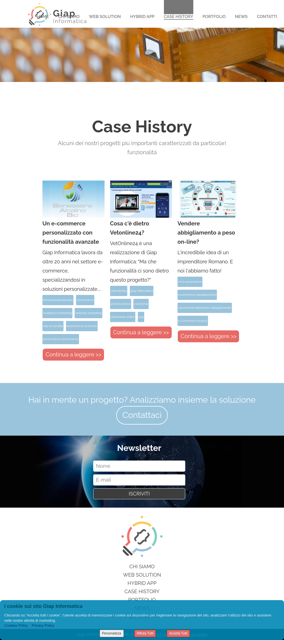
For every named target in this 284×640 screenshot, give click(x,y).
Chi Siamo (69, 16)
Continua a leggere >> (73, 354)
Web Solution (105, 16)
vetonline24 (119, 291)
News (241, 16)
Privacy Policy (43, 625)
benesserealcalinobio (58, 300)
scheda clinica (121, 304)
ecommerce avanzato (82, 326)
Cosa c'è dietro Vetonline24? (129, 228)
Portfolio (214, 16)
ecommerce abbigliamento (197, 295)
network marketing (88, 313)
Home (43, 16)
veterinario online (123, 317)
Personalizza (111, 633)
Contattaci (142, 415)
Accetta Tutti (178, 633)
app (141, 317)
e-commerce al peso (192, 321)
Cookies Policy (16, 625)
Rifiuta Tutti (145, 633)
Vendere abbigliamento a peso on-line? (206, 232)
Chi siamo (142, 566)
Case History (178, 16)
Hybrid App (142, 16)
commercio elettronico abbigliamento (204, 308)
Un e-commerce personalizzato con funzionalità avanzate (70, 232)
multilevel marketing (57, 313)
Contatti (267, 16)
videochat (141, 304)
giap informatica (141, 291)
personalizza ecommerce (60, 339)
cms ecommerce (190, 282)
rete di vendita (53, 326)
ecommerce (85, 300)
